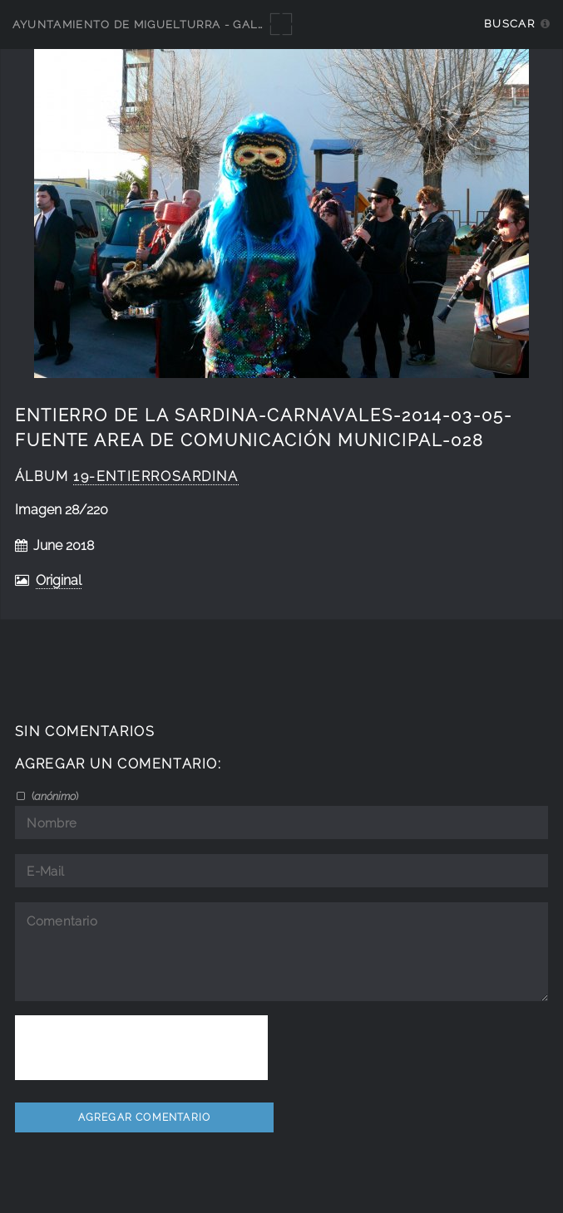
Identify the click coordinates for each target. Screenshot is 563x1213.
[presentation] (141, 1047)
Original (58, 580)
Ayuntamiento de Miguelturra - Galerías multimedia (192, 24)
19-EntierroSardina (156, 476)
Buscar (509, 23)
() (53, 796)
